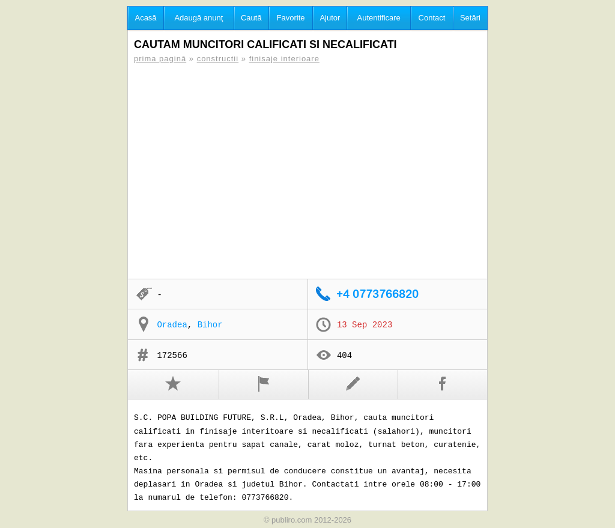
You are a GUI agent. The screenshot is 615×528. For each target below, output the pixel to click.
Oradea (172, 325)
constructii (218, 58)
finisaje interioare (284, 58)
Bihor (210, 325)
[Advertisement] (307, 171)
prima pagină (160, 58)
